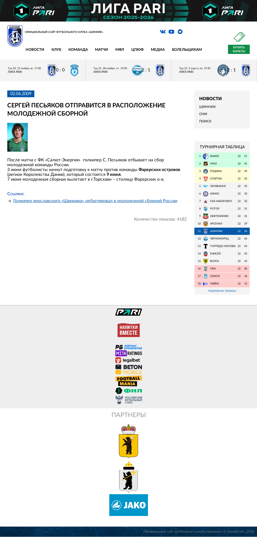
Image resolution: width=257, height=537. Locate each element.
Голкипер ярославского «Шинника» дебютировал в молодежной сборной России (95, 201)
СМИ (203, 114)
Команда (78, 50)
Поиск (205, 121)
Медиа (158, 50)
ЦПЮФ (137, 50)
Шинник (207, 107)
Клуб (56, 50)
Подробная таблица (222, 291)
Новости (35, 50)
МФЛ (119, 50)
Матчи (101, 50)
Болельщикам (187, 50)
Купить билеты (239, 49)
